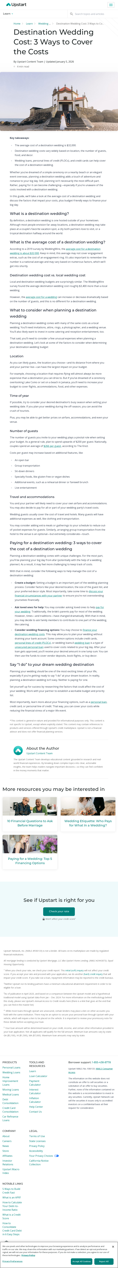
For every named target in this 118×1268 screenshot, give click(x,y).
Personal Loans (11, 1067)
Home (17, 23)
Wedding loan (46, 23)
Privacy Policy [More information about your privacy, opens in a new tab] (28, 1255)
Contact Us (35, 1111)
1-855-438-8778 (101, 1062)
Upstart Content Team (39, 753)
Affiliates (7, 1155)
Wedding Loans (11, 1072)
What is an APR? (11, 1197)
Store (5, 1151)
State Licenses (37, 1141)
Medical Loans (10, 1094)
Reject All (104, 1261)
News (5, 1146)
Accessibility (36, 1151)
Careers (7, 1141)
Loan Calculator (38, 1076)
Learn (8, 14)
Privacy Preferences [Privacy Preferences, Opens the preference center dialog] (12, 1261)
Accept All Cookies (82, 1261)
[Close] (113, 1246)
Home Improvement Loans (10, 1081)
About (6, 1136)
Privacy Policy (37, 1146)
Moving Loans (10, 1089)
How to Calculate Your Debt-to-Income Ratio (12, 1206)
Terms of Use (37, 1136)
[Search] (92, 14)
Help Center (36, 1106)
